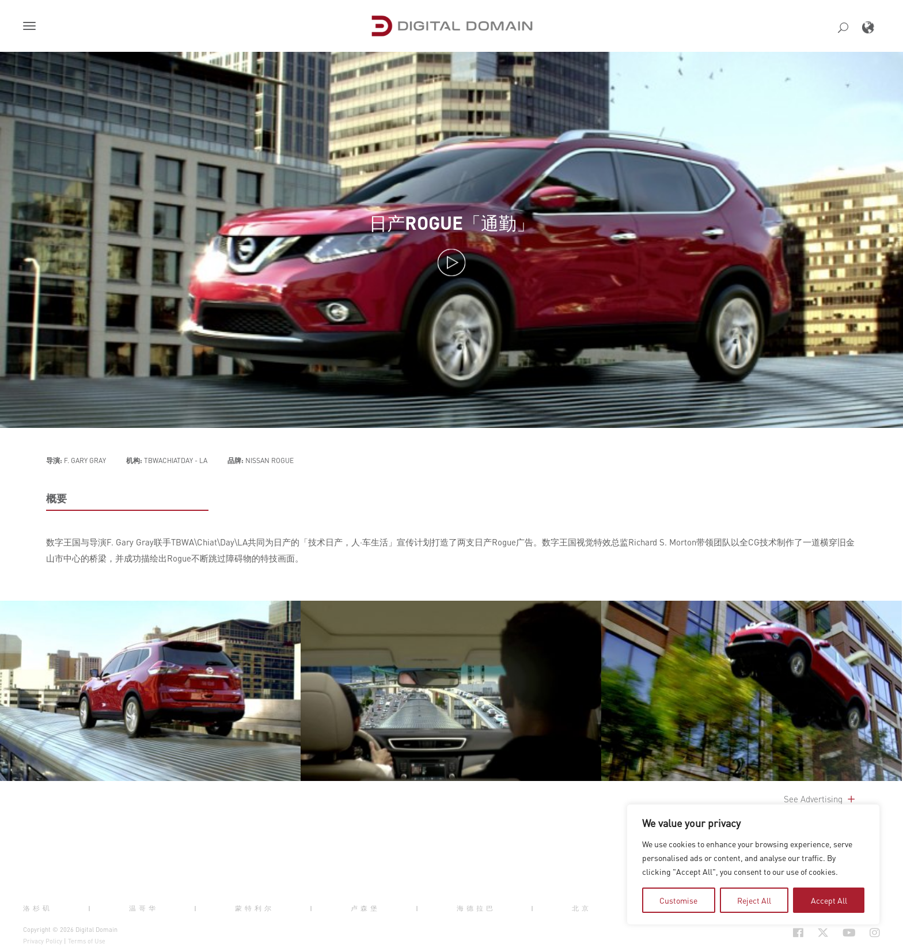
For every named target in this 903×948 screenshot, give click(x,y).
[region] (753, 864)
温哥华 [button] (143, 908)
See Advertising (820, 799)
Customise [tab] (678, 900)
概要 (56, 498)
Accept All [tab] (829, 900)
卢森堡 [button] (365, 908)
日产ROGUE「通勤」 (451, 223)
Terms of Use (86, 941)
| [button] (90, 908)
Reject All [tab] (754, 900)
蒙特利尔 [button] (254, 908)
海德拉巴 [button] (476, 908)
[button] (31, 27)
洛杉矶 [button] (37, 908)
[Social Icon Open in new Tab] (760, 933)
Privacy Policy (42, 941)
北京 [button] (581, 908)
